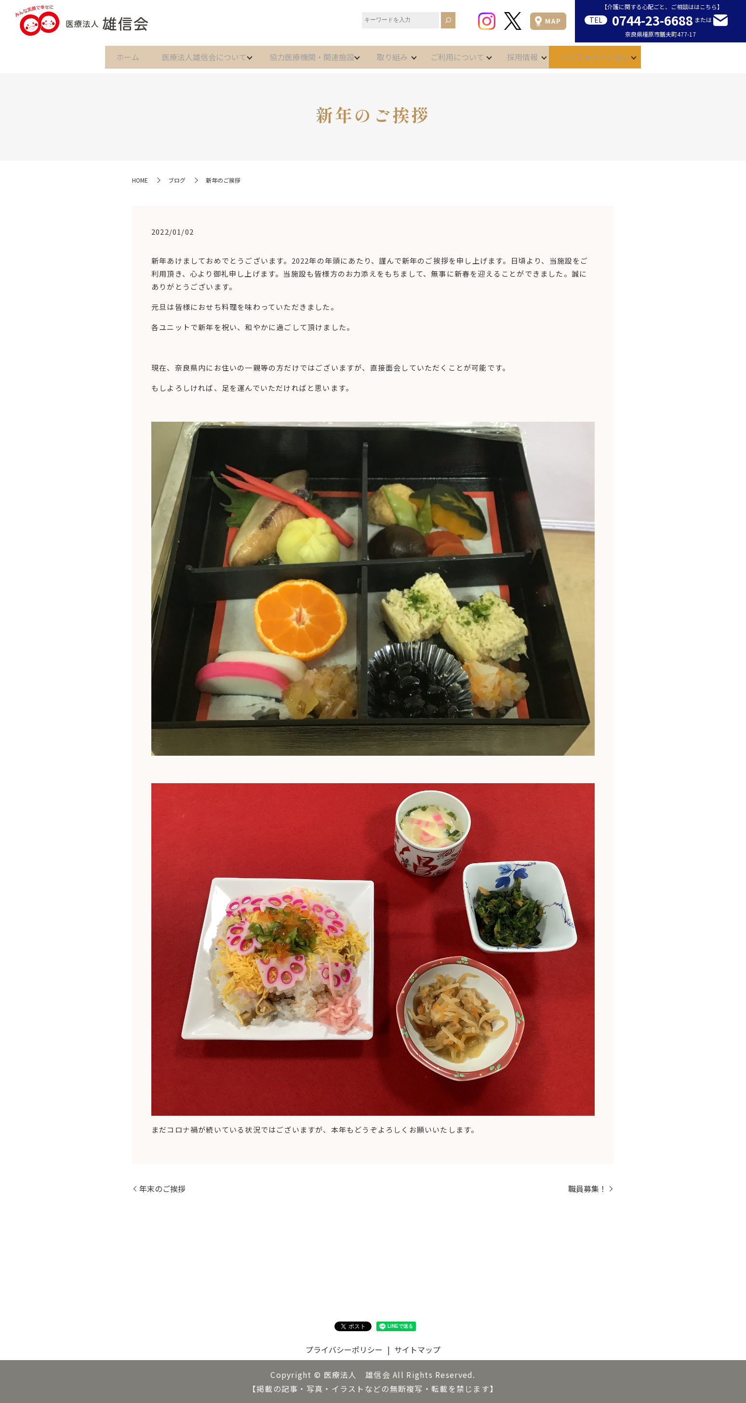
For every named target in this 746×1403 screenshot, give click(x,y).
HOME (140, 180)
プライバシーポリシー (344, 1349)
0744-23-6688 (652, 20)
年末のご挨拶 (162, 1188)
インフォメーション (619, 54)
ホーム (103, 54)
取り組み (392, 54)
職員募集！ (587, 1188)
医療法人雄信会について (188, 54)
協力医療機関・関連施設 (303, 54)
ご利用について (466, 54)
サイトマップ (417, 1349)
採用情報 (538, 54)
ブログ (177, 180)
